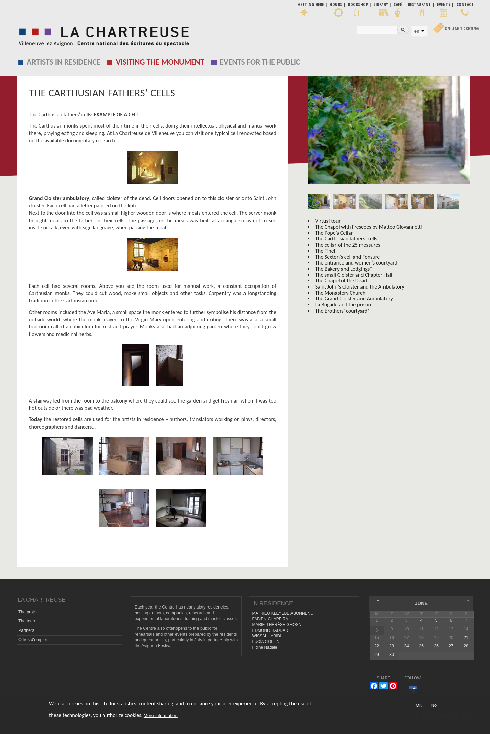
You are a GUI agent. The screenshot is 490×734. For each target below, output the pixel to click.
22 (376, 646)
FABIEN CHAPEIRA (270, 619)
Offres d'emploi (32, 639)
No (434, 705)
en (416, 31)
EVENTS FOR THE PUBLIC (259, 62)
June (421, 603)
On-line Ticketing (462, 28)
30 (391, 654)
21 (466, 637)
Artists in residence (63, 62)
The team (27, 621)
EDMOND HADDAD (270, 630)
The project (29, 612)
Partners (26, 630)
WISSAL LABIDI (266, 636)
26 (436, 646)
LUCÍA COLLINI (266, 641)
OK (419, 705)
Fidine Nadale (264, 647)
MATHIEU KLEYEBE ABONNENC (282, 613)
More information (161, 715)
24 (406, 646)
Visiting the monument (160, 62)
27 (451, 646)
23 (391, 646)
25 (421, 646)
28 (466, 646)
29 (376, 654)
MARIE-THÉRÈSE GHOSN (277, 624)
